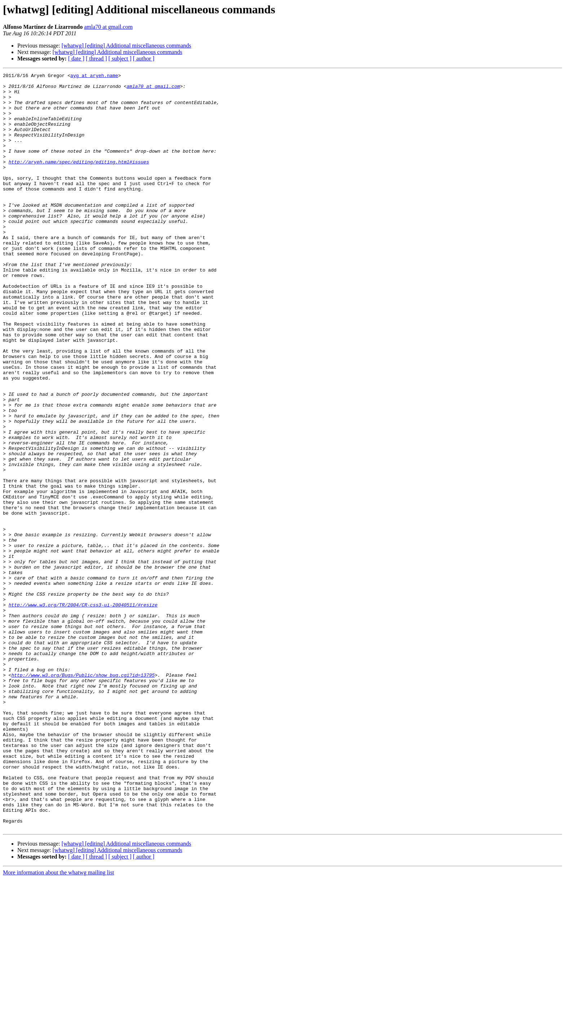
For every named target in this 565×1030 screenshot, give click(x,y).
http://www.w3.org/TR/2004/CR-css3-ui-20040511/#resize (83, 711)
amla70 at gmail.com (108, 27)
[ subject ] (120, 58)
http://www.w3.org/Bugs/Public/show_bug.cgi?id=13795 (83, 796)
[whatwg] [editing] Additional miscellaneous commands (126, 45)
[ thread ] (96, 58)
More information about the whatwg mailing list (58, 1024)
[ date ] (76, 58)
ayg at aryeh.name (94, 76)
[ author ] (144, 58)
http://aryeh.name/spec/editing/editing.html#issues (79, 180)
